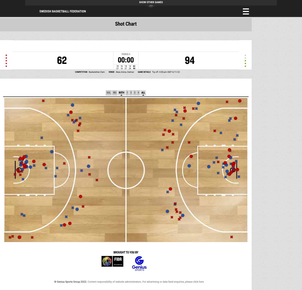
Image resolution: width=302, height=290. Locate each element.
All (143, 92)
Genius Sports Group (139, 263)
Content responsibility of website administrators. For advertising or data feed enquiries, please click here (145, 281)
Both (121, 92)
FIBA (112, 263)
